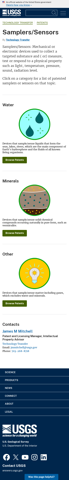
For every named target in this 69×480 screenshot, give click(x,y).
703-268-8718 (20, 351)
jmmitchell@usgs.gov (24, 347)
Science (10, 372)
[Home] (11, 15)
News (8, 388)
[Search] (54, 13)
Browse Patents (14, 159)
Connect (11, 395)
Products (11, 380)
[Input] (41, 13)
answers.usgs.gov (12, 470)
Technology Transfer (17, 22)
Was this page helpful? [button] (41, 476)
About (9, 403)
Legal (9, 411)
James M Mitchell (17, 331)
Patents (42, 22)
